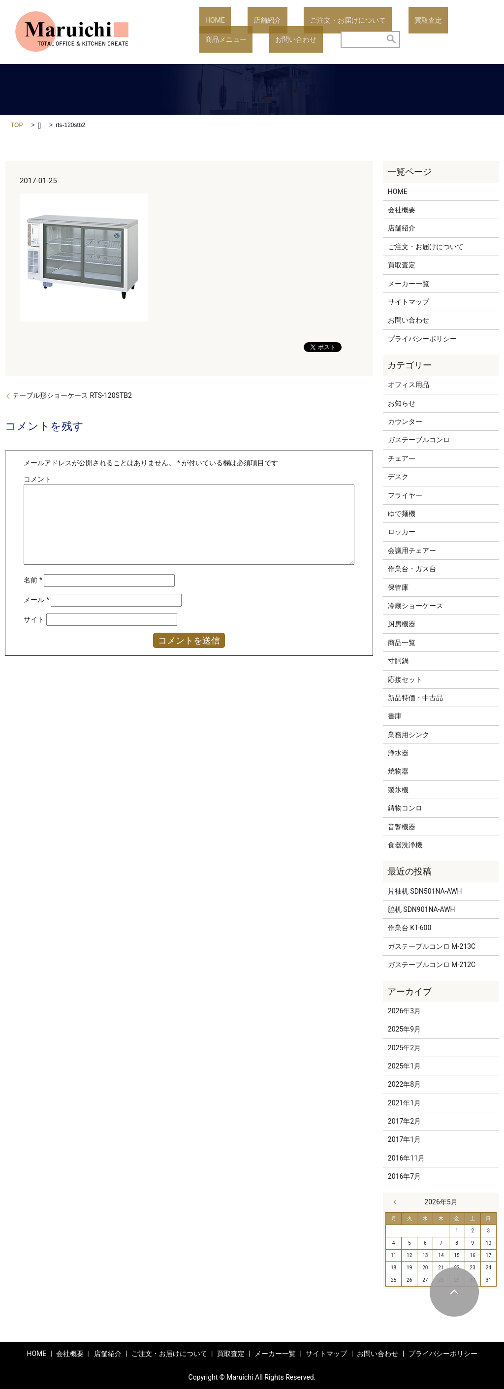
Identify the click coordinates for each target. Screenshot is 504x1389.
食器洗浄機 (405, 845)
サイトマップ (408, 302)
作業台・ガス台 (412, 569)
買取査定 (385, 20)
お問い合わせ (220, 39)
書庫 (395, 716)
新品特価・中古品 (415, 698)
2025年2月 (404, 1048)
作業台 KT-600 (410, 928)
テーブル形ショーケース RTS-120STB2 (72, 395)
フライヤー (405, 495)
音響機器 (401, 827)
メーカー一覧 (408, 284)
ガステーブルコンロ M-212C (431, 965)
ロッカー (401, 532)
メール (36, 600)
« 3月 (397, 1201)
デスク (398, 477)
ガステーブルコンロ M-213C (431, 946)
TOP (17, 125)
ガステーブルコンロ (419, 440)
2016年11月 (406, 1158)
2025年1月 (404, 1066)
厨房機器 (401, 624)
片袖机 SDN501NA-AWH (425, 891)
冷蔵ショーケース (415, 606)
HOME (209, 20)
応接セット (405, 679)
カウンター (405, 421)
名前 (33, 580)
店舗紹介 (249, 20)
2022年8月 (404, 1084)
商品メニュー (436, 20)
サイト (34, 619)
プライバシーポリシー (422, 339)
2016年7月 (404, 1176)
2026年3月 (404, 1011)
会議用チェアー (412, 550)
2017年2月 (404, 1121)
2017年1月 (404, 1139)
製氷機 (398, 790)
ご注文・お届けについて (317, 20)
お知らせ (401, 403)
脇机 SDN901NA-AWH (421, 909)
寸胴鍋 (398, 661)
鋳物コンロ (405, 808)
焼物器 (398, 771)
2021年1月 (404, 1103)
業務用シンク (408, 735)
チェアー (401, 458)
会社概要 (401, 210)
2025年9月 (404, 1029)
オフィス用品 (408, 384)
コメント (37, 479)
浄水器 (398, 753)
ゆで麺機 (401, 513)
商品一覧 (401, 642)
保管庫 (398, 587)
